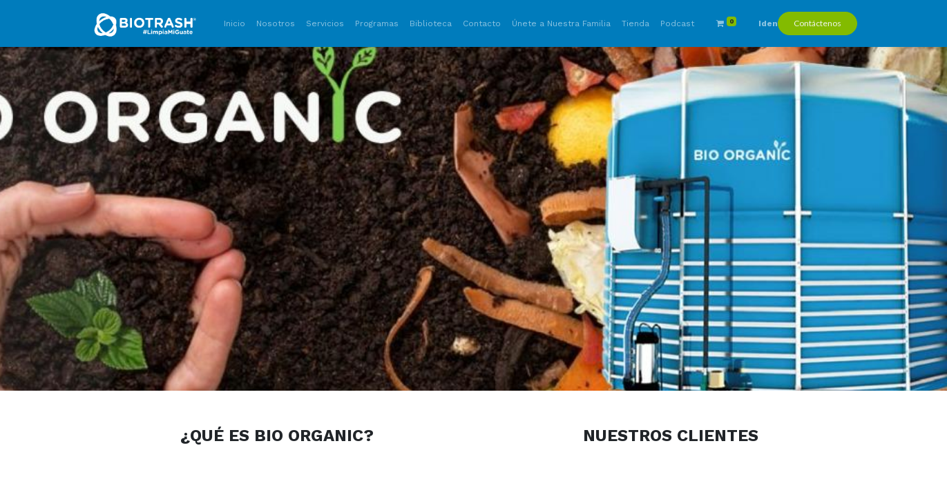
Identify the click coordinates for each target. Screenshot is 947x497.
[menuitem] (234, 23)
